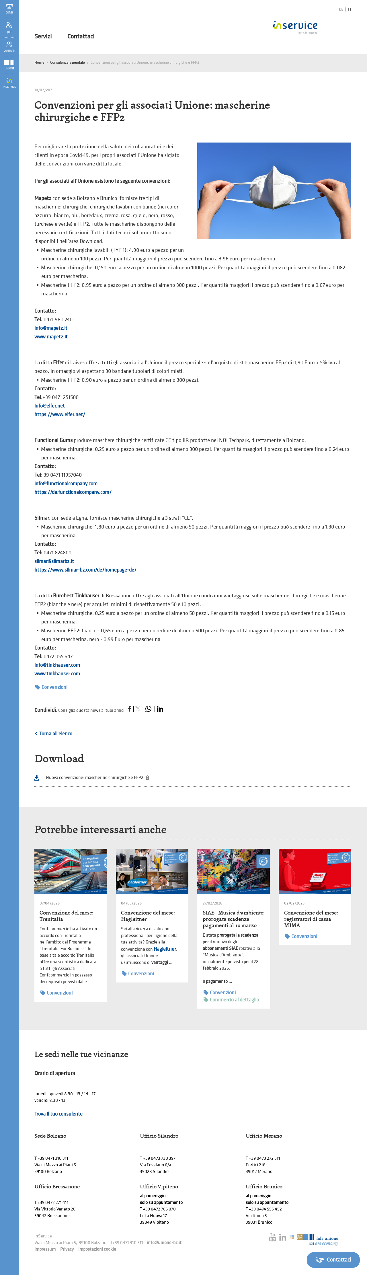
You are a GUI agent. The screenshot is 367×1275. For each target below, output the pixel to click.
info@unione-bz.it (164, 1242)
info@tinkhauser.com (57, 665)
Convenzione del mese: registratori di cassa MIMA (311, 919)
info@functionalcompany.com (65, 484)
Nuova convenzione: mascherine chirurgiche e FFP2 (94, 777)
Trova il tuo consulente (58, 1114)
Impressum (45, 1249)
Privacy (67, 1249)
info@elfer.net (49, 406)
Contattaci (80, 37)
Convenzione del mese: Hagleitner (148, 915)
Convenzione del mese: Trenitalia (66, 915)
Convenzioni (51, 687)
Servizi (43, 37)
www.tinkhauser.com (57, 674)
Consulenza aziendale (67, 62)
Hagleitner (165, 949)
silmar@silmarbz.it (54, 561)
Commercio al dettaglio (231, 999)
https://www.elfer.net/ (59, 415)
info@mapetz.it (50, 328)
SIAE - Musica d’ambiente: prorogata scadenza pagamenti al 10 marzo (233, 919)
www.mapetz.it (51, 337)
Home (39, 62)
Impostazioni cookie (97, 1249)
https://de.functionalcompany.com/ (73, 492)
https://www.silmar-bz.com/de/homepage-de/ (85, 570)
